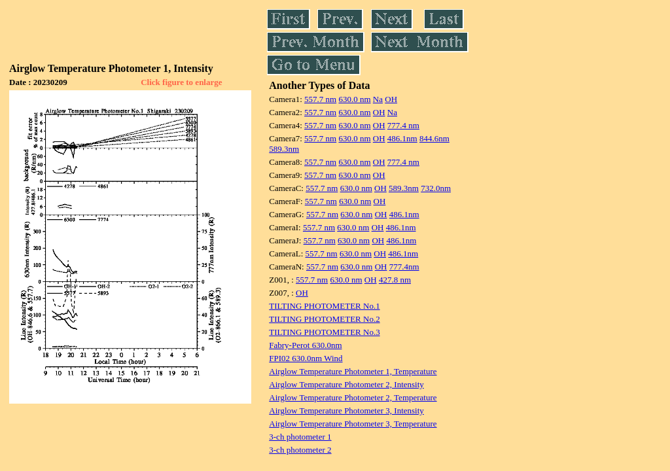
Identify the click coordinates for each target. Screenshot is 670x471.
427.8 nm (395, 280)
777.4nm (404, 266)
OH (391, 99)
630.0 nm (354, 99)
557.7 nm (320, 99)
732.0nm (436, 188)
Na (378, 99)
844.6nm (434, 138)
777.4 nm (403, 125)
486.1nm (402, 138)
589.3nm (284, 149)
